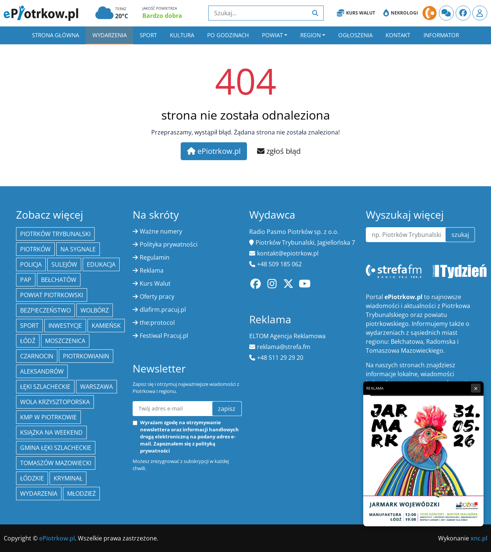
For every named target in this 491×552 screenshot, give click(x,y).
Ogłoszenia (355, 35)
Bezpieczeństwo (45, 310)
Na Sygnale (78, 249)
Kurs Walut (356, 13)
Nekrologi (400, 13)
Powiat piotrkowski (51, 295)
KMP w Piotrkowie (48, 417)
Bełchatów (58, 280)
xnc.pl (479, 538)
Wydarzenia (109, 35)
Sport (148, 35)
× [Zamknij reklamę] (476, 388)
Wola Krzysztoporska (55, 402)
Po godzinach (228, 35)
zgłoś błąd (279, 151)
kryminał (68, 478)
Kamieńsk (106, 325)
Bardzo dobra (162, 16)
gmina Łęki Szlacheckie (55, 448)
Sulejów (64, 264)
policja (31, 264)
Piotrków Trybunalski (55, 234)
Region (310, 35)
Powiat (272, 35)
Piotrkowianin (86, 356)
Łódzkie (32, 478)
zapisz (226, 409)
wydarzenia (38, 493)
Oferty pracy (157, 296)
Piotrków (35, 249)
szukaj (460, 235)
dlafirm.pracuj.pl (163, 309)
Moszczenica (65, 341)
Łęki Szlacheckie (45, 387)
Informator (441, 35)
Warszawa (96, 387)
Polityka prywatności (168, 244)
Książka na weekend (51, 432)
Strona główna (55, 35)
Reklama (152, 270)
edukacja (101, 264)
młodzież (81, 493)
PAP (25, 280)
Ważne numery (161, 231)
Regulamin (155, 257)
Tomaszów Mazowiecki (55, 463)
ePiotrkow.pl (214, 151)
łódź (27, 341)
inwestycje (65, 325)
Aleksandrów (42, 371)
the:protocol (157, 322)
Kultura (182, 35)
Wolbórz (94, 310)
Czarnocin (36, 356)
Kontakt (398, 35)
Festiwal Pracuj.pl (164, 335)
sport (29, 325)
